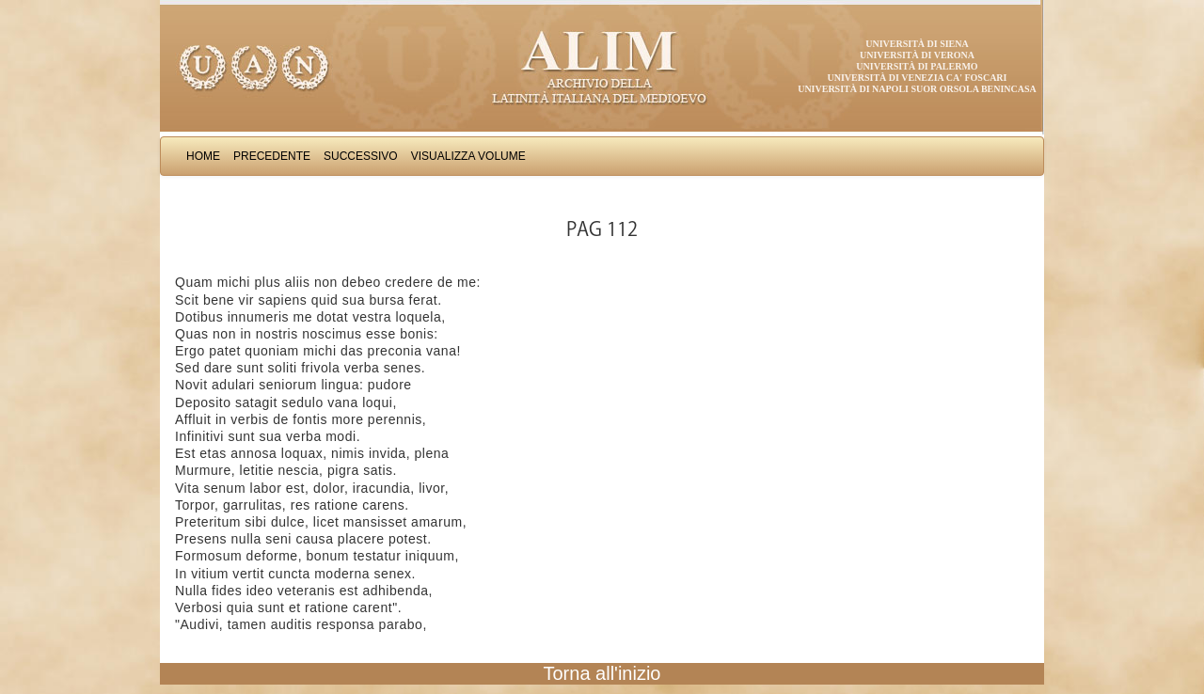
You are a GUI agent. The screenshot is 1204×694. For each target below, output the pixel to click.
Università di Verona (917, 55)
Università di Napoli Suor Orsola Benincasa (917, 89)
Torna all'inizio (602, 673)
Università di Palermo (916, 66)
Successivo (361, 156)
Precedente (271, 156)
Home (203, 156)
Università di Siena (916, 44)
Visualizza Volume (468, 156)
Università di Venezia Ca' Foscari (917, 77)
